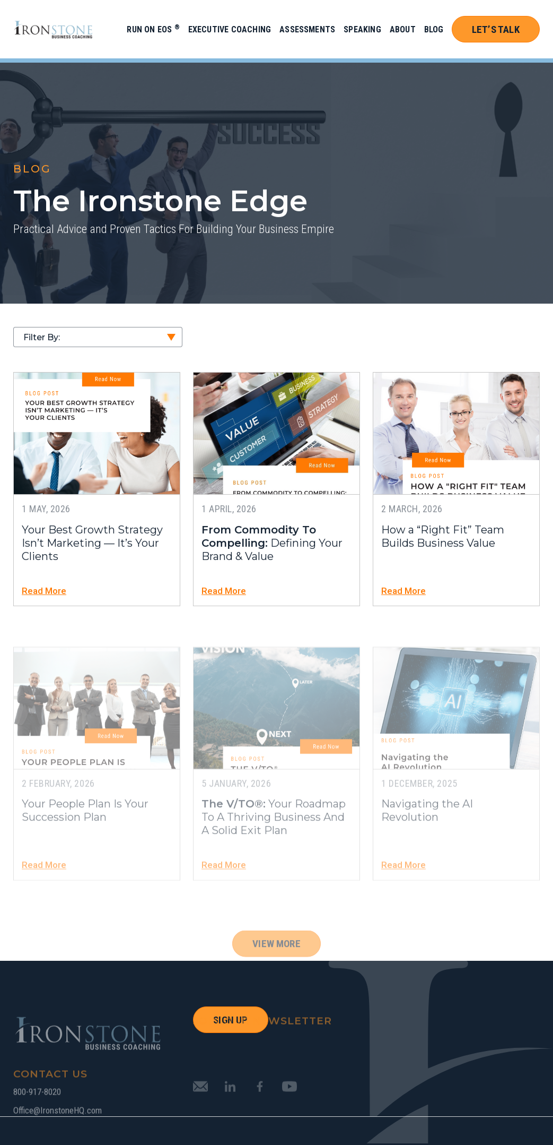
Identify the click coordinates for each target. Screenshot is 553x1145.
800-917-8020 (37, 1112)
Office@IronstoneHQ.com (57, 1131)
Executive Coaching (229, 29)
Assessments (307, 29)
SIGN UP (230, 1020)
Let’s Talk (496, 29)
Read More (44, 594)
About (403, 29)
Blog (434, 29)
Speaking (362, 29)
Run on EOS (153, 29)
